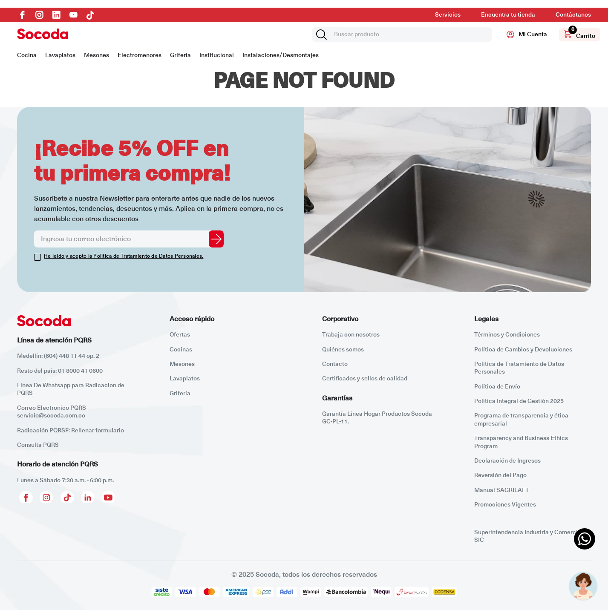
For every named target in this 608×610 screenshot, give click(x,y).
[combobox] (402, 34)
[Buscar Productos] (323, 34)
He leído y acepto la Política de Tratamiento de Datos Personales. (123, 256)
